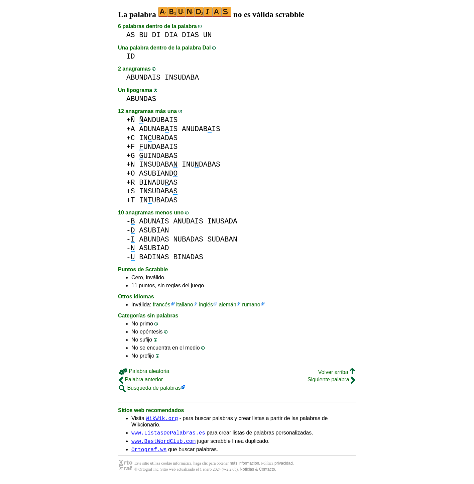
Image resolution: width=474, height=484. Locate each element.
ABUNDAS (141, 99)
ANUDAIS (188, 221)
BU (143, 35)
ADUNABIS (158, 129)
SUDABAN (222, 239)
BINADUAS (158, 182)
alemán (227, 304)
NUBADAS (188, 239)
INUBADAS (158, 138)
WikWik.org (162, 419)
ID (130, 56)
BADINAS (154, 257)
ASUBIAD (154, 248)
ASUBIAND (158, 173)
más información (244, 467)
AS (130, 35)
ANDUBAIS (158, 120)
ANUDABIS (201, 129)
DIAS (190, 35)
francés (161, 304)
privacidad (283, 467)
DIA (171, 35)
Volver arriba (336, 372)
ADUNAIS (154, 221)
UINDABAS (158, 156)
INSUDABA (182, 77)
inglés (206, 304)
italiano (184, 304)
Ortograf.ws (149, 453)
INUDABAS (201, 164)
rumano (251, 304)
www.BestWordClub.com (163, 444)
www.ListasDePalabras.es (168, 434)
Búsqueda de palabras (150, 388)
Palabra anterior (141, 379)
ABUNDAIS (143, 77)
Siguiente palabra (331, 379)
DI (156, 35)
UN (207, 35)
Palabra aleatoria (144, 371)
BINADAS (188, 257)
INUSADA (222, 221)
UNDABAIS (158, 147)
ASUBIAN (154, 230)
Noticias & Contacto (257, 473)
